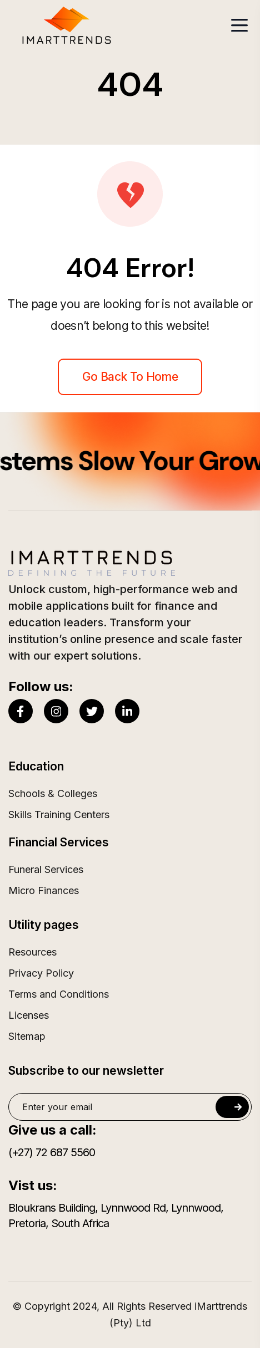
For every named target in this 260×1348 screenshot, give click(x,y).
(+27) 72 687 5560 (51, 1152)
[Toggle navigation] (239, 25)
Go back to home (130, 377)
